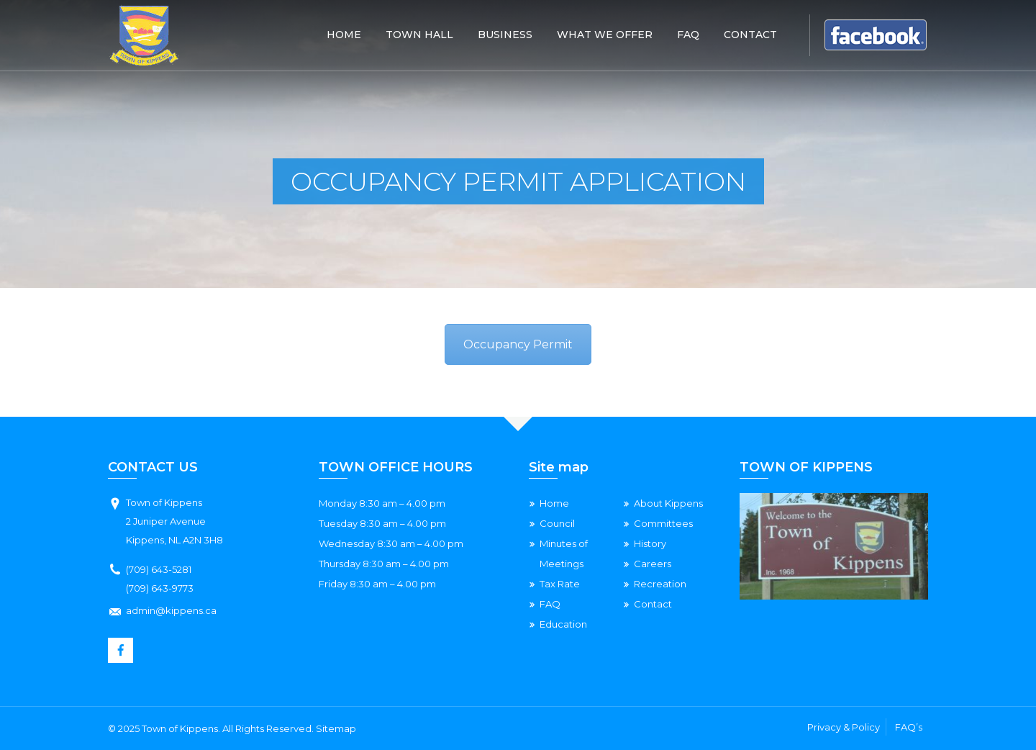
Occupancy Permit (518, 344)
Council (557, 523)
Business (505, 34)
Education (563, 624)
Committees (663, 523)
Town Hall (419, 34)
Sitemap (336, 728)
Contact (750, 34)
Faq (688, 34)
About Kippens (668, 503)
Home (344, 34)
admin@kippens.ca (171, 610)
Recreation (660, 583)
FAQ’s (908, 727)
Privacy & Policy (843, 727)
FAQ (550, 604)
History (650, 543)
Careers (652, 563)
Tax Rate (560, 583)
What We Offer (605, 34)
